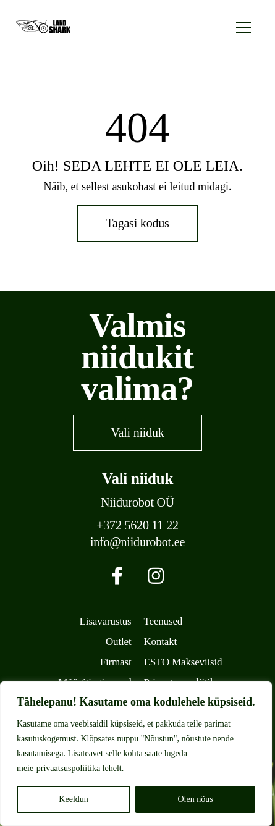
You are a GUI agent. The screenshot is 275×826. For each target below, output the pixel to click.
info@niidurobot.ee (137, 542)
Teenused (163, 621)
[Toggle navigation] (243, 26)
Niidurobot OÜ (137, 502)
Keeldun (73, 799)
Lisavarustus (106, 621)
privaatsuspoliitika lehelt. (80, 768)
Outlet (118, 641)
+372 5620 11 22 (137, 525)
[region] (136, 753)
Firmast (116, 662)
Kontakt (160, 641)
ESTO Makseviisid (183, 662)
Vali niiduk (137, 432)
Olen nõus (195, 799)
